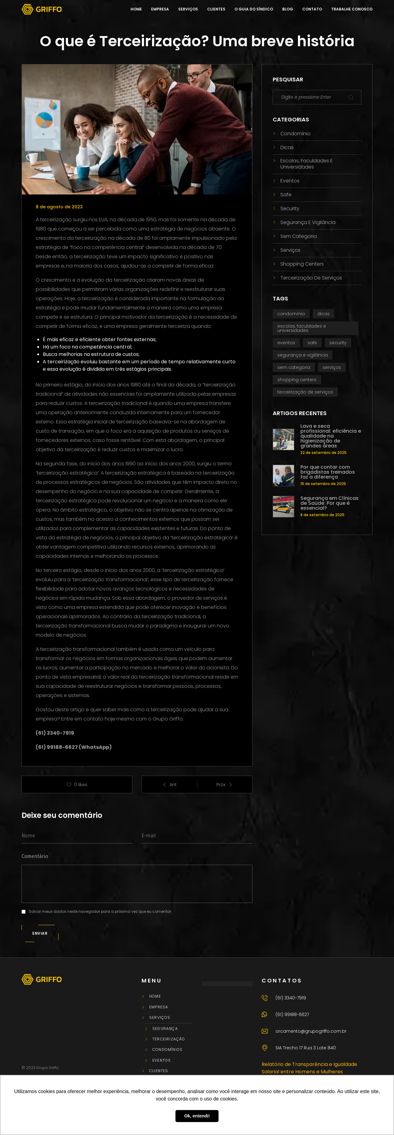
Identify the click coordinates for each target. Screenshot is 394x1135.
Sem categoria (298, 236)
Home (155, 996)
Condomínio (295, 134)
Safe (285, 195)
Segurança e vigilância (308, 222)
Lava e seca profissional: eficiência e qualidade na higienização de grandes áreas (330, 436)
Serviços (290, 250)
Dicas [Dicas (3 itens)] (323, 314)
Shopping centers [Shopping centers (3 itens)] (296, 380)
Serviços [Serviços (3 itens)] (332, 367)
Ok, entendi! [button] (197, 1115)
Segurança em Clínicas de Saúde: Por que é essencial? (329, 503)
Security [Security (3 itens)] (338, 343)
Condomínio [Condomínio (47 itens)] (291, 314)
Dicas (287, 147)
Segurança (165, 1029)
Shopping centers (302, 264)
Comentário (35, 856)
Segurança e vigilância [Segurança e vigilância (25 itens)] (302, 355)
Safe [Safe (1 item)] (312, 343)
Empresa (158, 1007)
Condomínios (167, 1049)
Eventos (290, 181)
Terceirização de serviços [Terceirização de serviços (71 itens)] (305, 392)
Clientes (158, 1071)
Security (290, 208)
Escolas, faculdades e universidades (306, 163)
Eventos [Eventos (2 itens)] (286, 343)
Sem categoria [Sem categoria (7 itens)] (293, 367)
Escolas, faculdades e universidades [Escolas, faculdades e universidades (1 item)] (301, 328)
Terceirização (168, 1039)
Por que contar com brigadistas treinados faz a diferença (327, 472)
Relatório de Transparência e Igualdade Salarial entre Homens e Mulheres (309, 1068)
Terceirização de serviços (311, 278)
